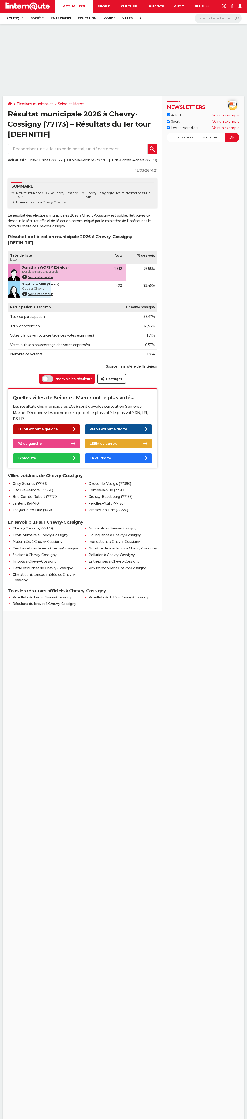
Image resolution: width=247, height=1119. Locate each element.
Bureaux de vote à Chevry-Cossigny (41, 202)
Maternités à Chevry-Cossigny (37, 537)
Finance (156, 6)
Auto (179, 6)
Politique (15, 18)
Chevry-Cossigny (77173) (33, 524)
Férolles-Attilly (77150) (106, 499)
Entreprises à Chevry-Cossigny (114, 557)
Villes (127, 18)
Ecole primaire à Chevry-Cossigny (40, 530)
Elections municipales (35, 104)
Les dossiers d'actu (183, 128)
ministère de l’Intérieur (138, 362)
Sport (103, 6)
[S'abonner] (203, 137)
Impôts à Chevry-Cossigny (34, 557)
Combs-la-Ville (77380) (107, 485)
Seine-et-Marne (71, 104)
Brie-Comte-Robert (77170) (134, 160)
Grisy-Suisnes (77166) (45, 160)
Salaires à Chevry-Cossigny (34, 550)
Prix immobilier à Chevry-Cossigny (117, 563)
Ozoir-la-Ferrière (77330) (87, 160)
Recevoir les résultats (67, 374)
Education (87, 18)
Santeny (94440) (26, 499)
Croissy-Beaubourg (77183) (110, 492)
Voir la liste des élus (37, 272)
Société (37, 18)
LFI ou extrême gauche (38, 424)
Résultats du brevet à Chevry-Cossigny (44, 599)
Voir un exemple (226, 115)
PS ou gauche (30, 439)
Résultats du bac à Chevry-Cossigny (42, 592)
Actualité (176, 115)
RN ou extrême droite (108, 424)
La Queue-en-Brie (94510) (33, 505)
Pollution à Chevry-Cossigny (112, 550)
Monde (109, 18)
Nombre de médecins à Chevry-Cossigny (123, 544)
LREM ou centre (103, 439)
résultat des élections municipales (41, 215)
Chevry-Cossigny (98, 193)
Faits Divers (61, 18)
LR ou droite (100, 453)
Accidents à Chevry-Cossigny (112, 524)
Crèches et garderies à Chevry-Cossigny (45, 544)
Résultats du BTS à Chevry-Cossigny (118, 592)
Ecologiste (27, 453)
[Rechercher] (218, 18)
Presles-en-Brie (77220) (108, 505)
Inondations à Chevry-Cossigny (114, 537)
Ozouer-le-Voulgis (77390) (110, 479)
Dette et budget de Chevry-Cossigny (43, 563)
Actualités (74, 6)
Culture (129, 6)
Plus (202, 6)
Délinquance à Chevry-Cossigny (115, 530)
